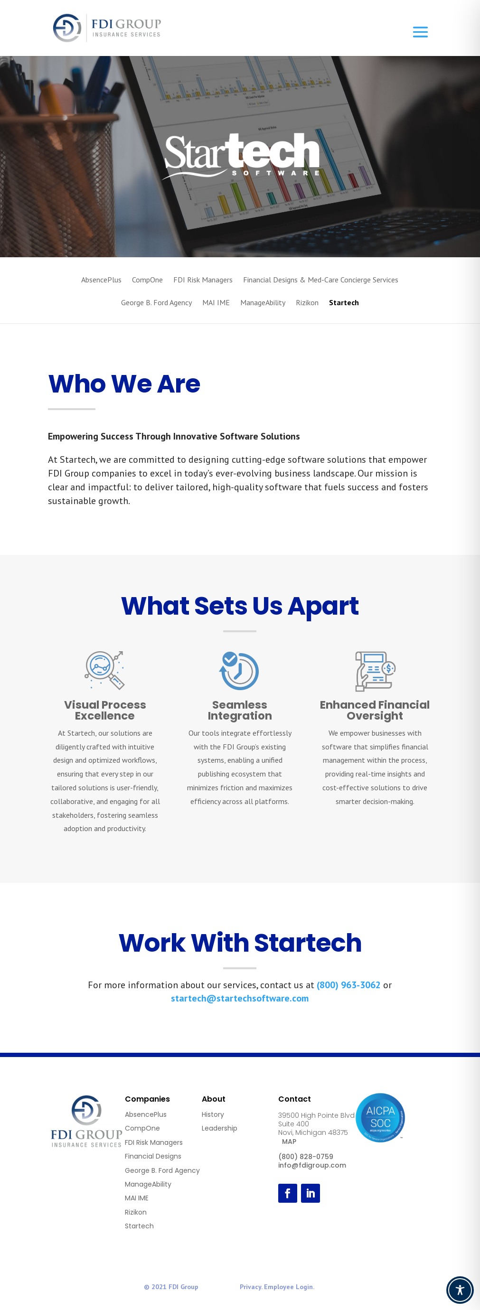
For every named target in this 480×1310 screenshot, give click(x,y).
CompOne (147, 280)
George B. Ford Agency (156, 303)
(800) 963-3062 (349, 985)
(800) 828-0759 (305, 1156)
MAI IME (216, 303)
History (213, 1114)
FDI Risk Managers (203, 280)
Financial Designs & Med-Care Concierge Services (320, 280)
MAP (289, 1141)
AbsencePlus (101, 280)
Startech (344, 303)
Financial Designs (153, 1156)
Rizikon (307, 303)
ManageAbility (262, 303)
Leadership (219, 1128)
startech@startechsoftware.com (240, 998)
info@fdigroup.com (312, 1165)
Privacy (250, 1286)
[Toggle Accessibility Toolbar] (460, 1290)
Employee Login (288, 1286)
